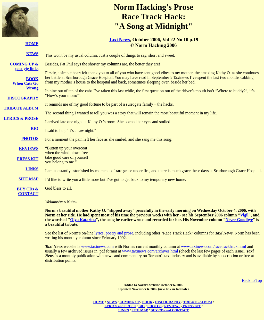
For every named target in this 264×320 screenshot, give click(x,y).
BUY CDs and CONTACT (170, 310)
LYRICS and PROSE (120, 306)
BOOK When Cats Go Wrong (25, 83)
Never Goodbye (239, 219)
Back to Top (252, 280)
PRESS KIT (27, 159)
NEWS (32, 54)
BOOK (147, 302)
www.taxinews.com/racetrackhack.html (213, 246)
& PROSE (29, 118)
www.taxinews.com (97, 246)
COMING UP (129, 302)
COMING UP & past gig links (24, 66)
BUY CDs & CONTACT (27, 191)
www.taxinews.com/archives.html (150, 251)
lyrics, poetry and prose (113, 233)
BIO (34, 128)
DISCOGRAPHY (22, 98)
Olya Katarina (83, 219)
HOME (31, 43)
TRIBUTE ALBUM (21, 108)
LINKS (32, 169)
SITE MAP (28, 179)
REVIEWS (28, 148)
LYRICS (12, 118)
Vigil (244, 215)
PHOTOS (29, 138)
